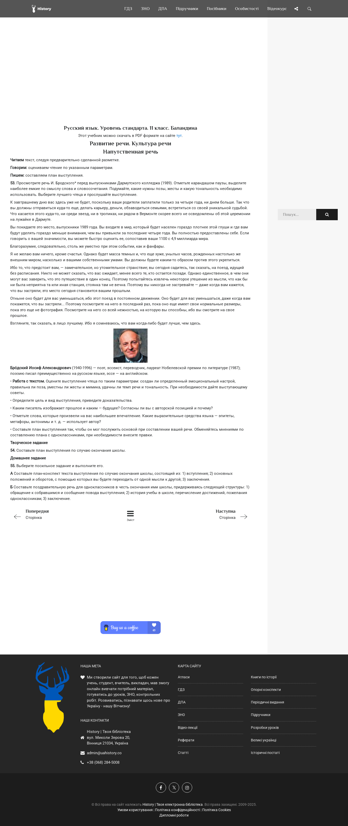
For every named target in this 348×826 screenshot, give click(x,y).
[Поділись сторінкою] (296, 9)
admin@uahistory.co (104, 753)
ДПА (182, 702)
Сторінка (58, 514)
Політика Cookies (216, 810)
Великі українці (263, 740)
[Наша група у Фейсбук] (161, 787)
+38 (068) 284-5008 (103, 762)
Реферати (186, 740)
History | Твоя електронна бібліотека (172, 804)
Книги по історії (264, 677)
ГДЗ (181, 690)
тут (179, 135)
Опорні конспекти (266, 690)
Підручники (260, 715)
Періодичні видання (267, 702)
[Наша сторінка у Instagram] (187, 787)
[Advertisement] (130, 79)
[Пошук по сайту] (309, 9)
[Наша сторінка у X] (174, 787)
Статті (183, 753)
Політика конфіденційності (177, 810)
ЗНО (181, 715)
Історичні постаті (265, 753)
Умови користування (135, 810)
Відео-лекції (187, 728)
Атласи (184, 677)
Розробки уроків (265, 728)
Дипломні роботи (174, 815)
